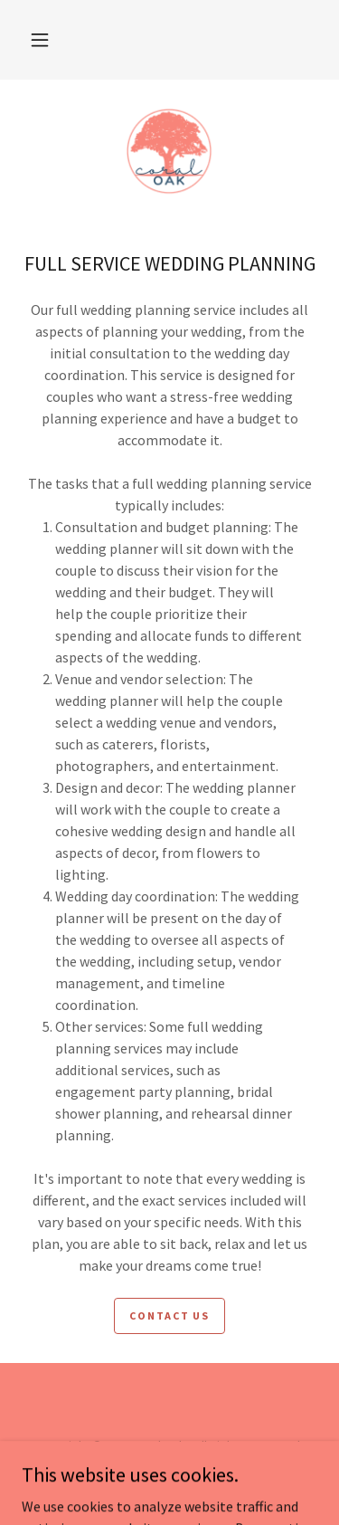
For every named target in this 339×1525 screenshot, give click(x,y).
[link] (169, 151)
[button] (40, 40)
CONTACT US (169, 1315)
